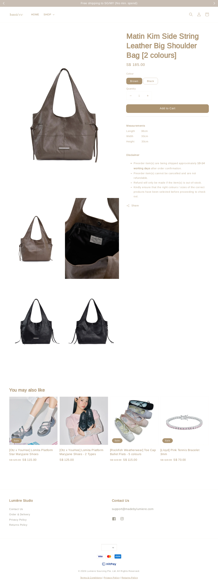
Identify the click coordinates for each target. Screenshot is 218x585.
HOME (35, 14)
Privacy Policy (18, 519)
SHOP (47, 14)
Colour (129, 73)
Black (150, 81)
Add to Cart (167, 108)
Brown (134, 81)
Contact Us (16, 509)
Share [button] (132, 205)
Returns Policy (18, 524)
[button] (191, 14)
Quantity (131, 88)
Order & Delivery (19, 514)
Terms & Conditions (91, 577)
